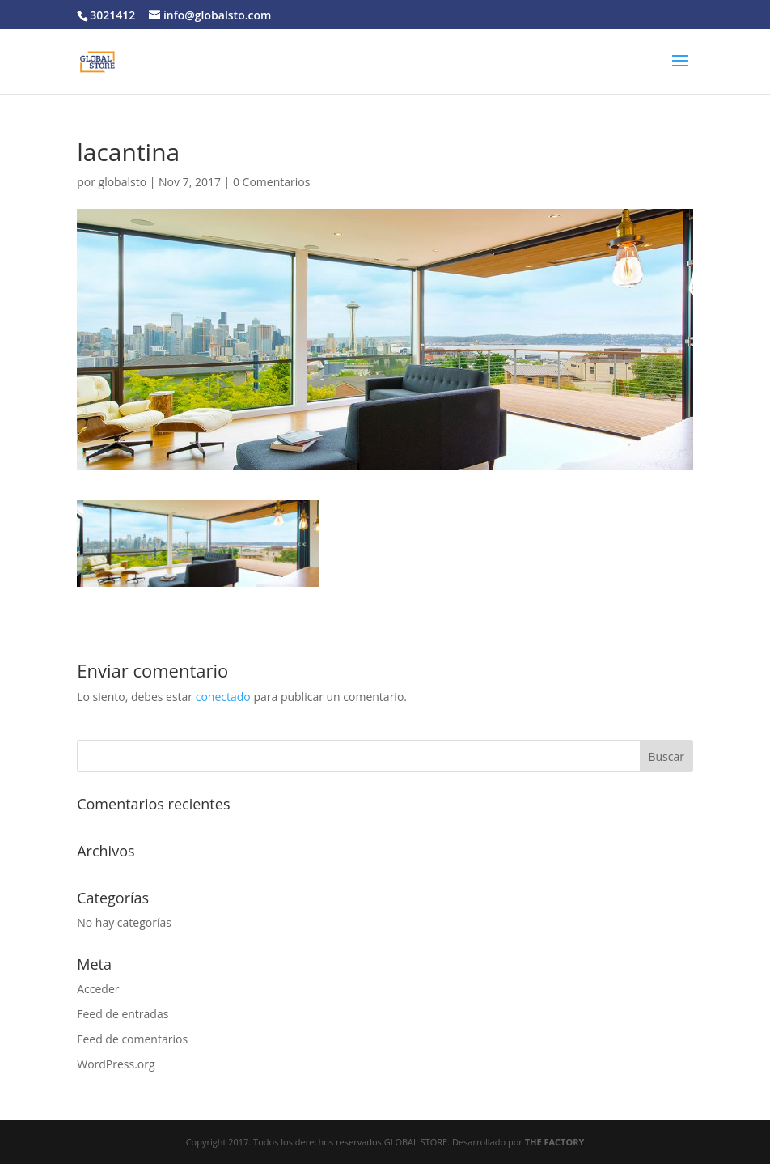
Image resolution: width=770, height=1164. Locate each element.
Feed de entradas (122, 1014)
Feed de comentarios (132, 1039)
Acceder (98, 988)
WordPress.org (115, 1064)
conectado (223, 696)
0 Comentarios (271, 181)
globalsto (123, 181)
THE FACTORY (555, 1142)
